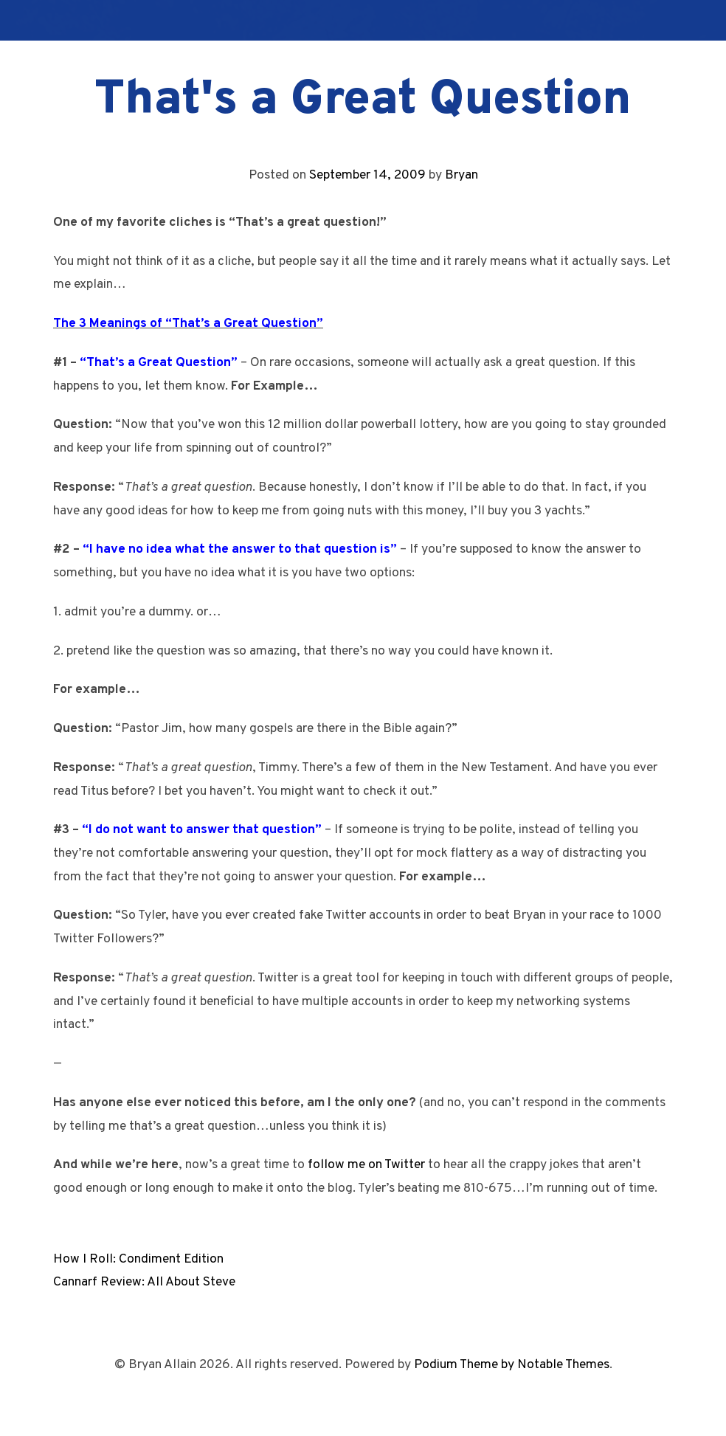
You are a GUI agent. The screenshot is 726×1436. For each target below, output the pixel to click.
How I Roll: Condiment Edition (138, 1259)
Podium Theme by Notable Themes (511, 1364)
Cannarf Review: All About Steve (144, 1282)
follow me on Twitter (366, 1164)
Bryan (461, 175)
